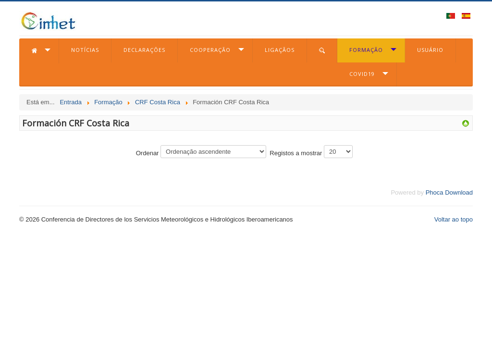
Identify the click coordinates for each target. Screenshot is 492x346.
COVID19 (362, 73)
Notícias (85, 49)
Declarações (144, 49)
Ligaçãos (280, 49)
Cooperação (210, 49)
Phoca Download (449, 192)
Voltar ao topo (453, 219)
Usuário (430, 49)
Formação (366, 49)
